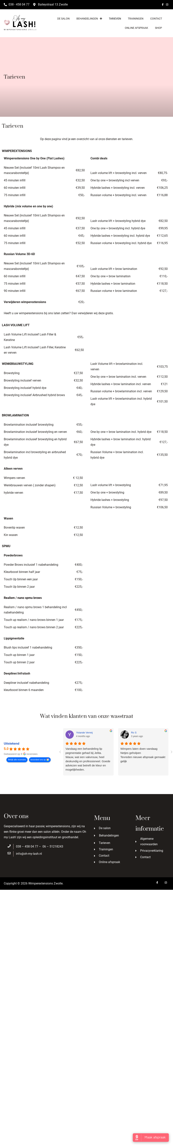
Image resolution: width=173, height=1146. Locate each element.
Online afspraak (136, 27)
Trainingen (135, 18)
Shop (158, 27)
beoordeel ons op (38, 759)
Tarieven (115, 18)
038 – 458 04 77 (27, 846)
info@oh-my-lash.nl (29, 853)
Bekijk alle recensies (17, 759)
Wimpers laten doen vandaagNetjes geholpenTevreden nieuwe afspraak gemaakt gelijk (142, 755)
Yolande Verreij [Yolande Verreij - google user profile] (84, 732)
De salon (63, 18)
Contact (156, 18)
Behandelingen (89, 18)
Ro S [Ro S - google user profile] (134, 732)
